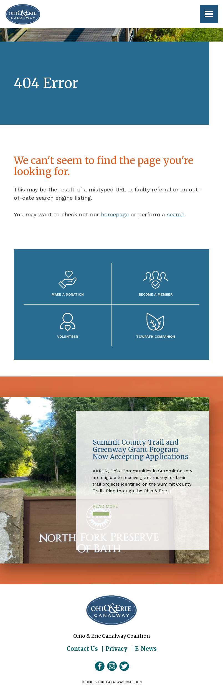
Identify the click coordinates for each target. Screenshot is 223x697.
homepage (115, 214)
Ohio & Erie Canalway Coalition (111, 610)
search (175, 214)
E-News (146, 649)
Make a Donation (68, 294)
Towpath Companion (155, 336)
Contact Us (82, 649)
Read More (105, 506)
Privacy (116, 649)
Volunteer (67, 336)
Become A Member (156, 294)
